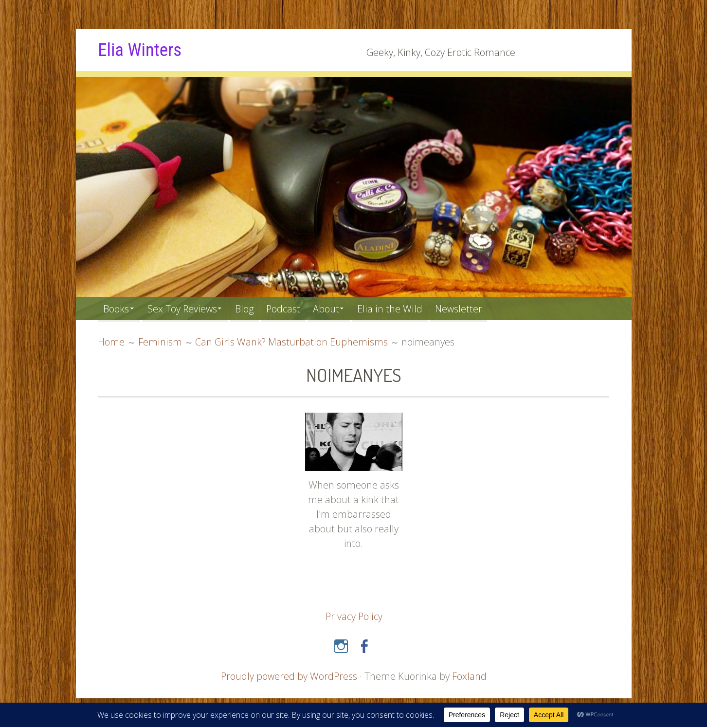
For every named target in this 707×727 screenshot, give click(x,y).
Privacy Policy (354, 615)
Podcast (290, 308)
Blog (250, 308)
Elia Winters (141, 49)
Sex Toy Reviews (185, 308)
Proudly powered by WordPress (289, 675)
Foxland (470, 675)
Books (116, 308)
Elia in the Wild (401, 308)
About (335, 308)
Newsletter (470, 308)
